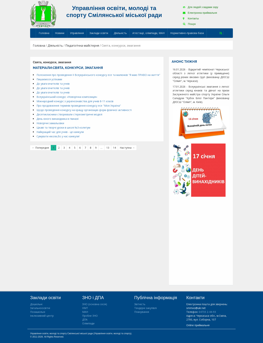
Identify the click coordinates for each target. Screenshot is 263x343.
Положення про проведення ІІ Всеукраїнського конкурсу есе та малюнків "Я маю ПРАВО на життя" (98, 75)
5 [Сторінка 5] (74, 147)
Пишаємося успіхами (49, 79)
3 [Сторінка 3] (64, 147)
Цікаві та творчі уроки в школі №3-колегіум (63, 127)
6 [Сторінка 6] (80, 147)
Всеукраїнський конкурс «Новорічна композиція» (67, 97)
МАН (85, 312)
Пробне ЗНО (90, 315)
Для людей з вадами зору (200, 7)
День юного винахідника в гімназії (58, 118)
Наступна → (127, 147)
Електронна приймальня (200, 12)
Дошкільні (36, 304)
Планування (141, 312)
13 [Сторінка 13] (107, 147)
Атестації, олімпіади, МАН (148, 33)
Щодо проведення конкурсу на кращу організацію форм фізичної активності (84, 110)
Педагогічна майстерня (82, 46)
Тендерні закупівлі (145, 308)
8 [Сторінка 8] (90, 147)
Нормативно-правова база (187, 33)
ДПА (84, 319)
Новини (59, 33)
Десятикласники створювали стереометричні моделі (69, 114)
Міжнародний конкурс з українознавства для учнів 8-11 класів (75, 101)
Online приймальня (197, 325)
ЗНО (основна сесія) (94, 304)
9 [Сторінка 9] (96, 147)
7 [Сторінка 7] (85, 147)
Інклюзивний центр (42, 315)
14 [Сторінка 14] (114, 147)
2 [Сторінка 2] (59, 147)
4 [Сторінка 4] (69, 147)
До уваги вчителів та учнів (53, 83)
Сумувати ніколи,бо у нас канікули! (58, 136)
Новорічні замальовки (50, 123)
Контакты (191, 18)
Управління (77, 33)
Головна (44, 33)
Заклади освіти (98, 33)
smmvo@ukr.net (196, 308)
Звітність (139, 304)
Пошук (189, 23)
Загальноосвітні (40, 308)
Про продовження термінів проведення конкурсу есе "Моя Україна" (79, 105)
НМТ (85, 308)
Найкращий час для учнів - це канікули (60, 132)
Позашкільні (37, 312)
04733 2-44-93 (207, 312)
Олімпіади (88, 323)
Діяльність (120, 33)
